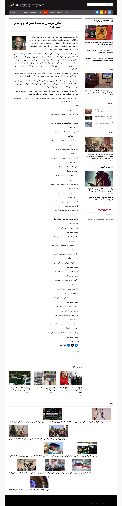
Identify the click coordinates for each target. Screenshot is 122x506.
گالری (39, 12)
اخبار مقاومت (60, 12)
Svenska (12, 12)
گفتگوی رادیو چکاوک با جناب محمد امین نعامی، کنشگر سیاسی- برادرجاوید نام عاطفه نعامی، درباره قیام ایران (35, 422)
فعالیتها (26, 12)
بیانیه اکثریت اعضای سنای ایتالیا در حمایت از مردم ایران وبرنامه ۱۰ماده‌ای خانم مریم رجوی (99, 93)
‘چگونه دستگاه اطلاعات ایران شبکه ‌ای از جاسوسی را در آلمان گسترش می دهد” (100, 190)
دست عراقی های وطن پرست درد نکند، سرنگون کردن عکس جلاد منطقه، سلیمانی (49, 439)
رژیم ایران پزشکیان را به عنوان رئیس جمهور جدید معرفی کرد (20, 389)
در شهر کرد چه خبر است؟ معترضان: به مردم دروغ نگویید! (22, 473)
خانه (70, 12)
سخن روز (110, 69)
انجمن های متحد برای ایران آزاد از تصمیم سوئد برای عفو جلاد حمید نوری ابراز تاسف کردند (99, 59)
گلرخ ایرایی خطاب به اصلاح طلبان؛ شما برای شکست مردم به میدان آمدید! (71, 390)
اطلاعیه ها (52, 12)
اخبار (66, 12)
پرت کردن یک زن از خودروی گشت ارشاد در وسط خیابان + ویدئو (81, 456)
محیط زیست (33, 12)
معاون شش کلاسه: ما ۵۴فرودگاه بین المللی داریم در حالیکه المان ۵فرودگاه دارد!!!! (29, 490)
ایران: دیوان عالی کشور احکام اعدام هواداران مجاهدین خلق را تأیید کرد (99, 43)
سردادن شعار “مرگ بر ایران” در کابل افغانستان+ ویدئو (51, 473)
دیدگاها (45, 12)
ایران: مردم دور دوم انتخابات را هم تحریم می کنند (45, 389)
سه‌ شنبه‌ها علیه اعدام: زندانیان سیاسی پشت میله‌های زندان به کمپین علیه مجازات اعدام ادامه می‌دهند (100, 198)
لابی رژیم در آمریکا (107, 167)
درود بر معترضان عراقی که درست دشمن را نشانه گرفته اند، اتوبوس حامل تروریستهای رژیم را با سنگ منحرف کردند (36, 456)
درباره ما (19, 12)
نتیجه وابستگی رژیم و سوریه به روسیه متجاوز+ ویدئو (78, 473)
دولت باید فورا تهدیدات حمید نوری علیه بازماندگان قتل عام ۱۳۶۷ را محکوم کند (99, 51)
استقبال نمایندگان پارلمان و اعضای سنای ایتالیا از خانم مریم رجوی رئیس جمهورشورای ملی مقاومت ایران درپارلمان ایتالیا (99, 156)
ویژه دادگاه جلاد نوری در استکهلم (102, 21)
